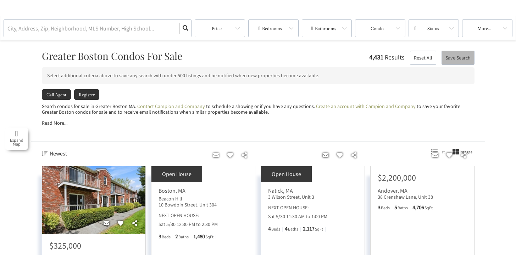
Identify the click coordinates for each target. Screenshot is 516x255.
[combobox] (8, 28)
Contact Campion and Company (171, 106)
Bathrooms (325, 28)
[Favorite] (120, 223)
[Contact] (106, 223)
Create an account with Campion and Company (366, 106)
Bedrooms (272, 28)
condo (377, 28)
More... (484, 28)
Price (217, 28)
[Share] (135, 223)
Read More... (54, 123)
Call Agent (56, 94)
